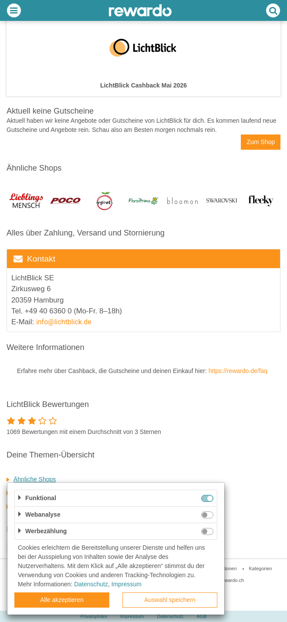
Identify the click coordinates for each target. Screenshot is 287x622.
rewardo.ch (232, 580)
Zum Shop (260, 141)
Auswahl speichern (170, 599)
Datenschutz (91, 584)
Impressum (126, 584)
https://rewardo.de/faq (238, 370)
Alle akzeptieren (62, 599)
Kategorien (260, 568)
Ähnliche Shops (35, 479)
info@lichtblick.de (64, 322)
